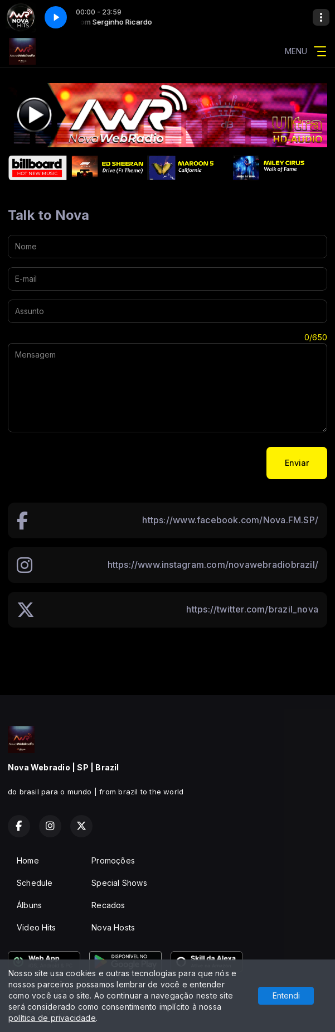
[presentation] (92, 463)
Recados (108, 905)
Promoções (113, 860)
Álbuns (29, 905)
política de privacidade (52, 1018)
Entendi (286, 995)
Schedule (35, 883)
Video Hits (36, 927)
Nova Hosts (113, 927)
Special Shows (119, 883)
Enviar (297, 462)
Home (28, 860)
